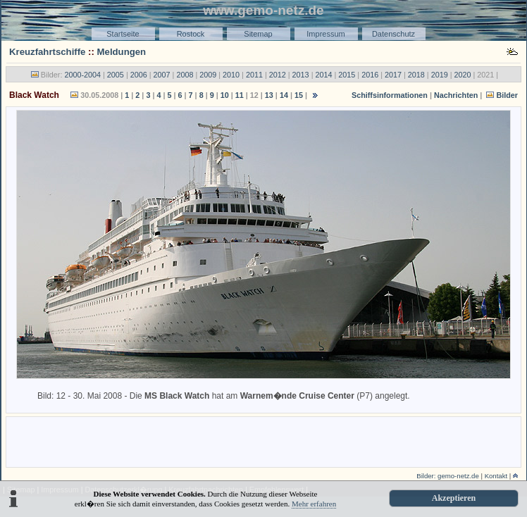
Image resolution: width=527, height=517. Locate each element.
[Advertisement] (263, 441)
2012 (277, 74)
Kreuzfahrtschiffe (47, 51)
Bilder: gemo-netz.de (447, 476)
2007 (162, 74)
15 (298, 95)
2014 (323, 74)
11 (239, 95)
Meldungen (122, 51)
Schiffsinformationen (390, 95)
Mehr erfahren (314, 503)
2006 (138, 74)
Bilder (507, 95)
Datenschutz (393, 34)
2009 (207, 74)
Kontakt (496, 476)
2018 (416, 74)
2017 (393, 74)
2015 (346, 74)
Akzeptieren (454, 498)
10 (225, 95)
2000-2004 (82, 74)
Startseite (122, 34)
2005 (115, 74)
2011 (254, 74)
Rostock (191, 34)
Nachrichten (456, 95)
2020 (462, 74)
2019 (439, 74)
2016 (369, 74)
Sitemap (258, 34)
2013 (300, 74)
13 (269, 95)
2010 (231, 74)
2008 (184, 74)
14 (284, 95)
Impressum (325, 34)
